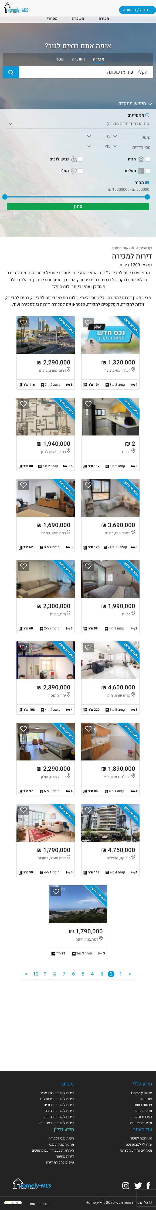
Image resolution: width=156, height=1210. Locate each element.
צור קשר (146, 1098)
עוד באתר (142, 1129)
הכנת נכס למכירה (61, 1138)
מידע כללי (142, 1084)
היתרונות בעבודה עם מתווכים (53, 1150)
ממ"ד (69, 171)
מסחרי (52, 18)
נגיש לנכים (63, 159)
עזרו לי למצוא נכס (139, 1144)
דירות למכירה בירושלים (57, 1098)
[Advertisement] (78, 1021)
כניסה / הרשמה (137, 10)
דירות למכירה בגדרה (59, 1110)
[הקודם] (130, 974)
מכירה (104, 18)
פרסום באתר (143, 1104)
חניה (136, 159)
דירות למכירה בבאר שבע (56, 1122)
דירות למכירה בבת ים (59, 1104)
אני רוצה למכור (141, 1138)
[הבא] (26, 974)
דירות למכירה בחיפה (59, 1116)
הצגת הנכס (110, 353)
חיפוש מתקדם (135, 103)
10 (35, 974)
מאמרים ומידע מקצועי (136, 1150)
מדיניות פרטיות (141, 1122)
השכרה (78, 18)
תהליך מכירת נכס (61, 1144)
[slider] (147, 197)
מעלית (135, 171)
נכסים (68, 1084)
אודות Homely (141, 1092)
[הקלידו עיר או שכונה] (78, 72)
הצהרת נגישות (141, 1116)
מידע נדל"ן (64, 1129)
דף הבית (146, 248)
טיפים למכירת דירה (60, 1162)
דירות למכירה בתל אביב (57, 1092)
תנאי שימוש (143, 1110)
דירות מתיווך (65, 1156)
